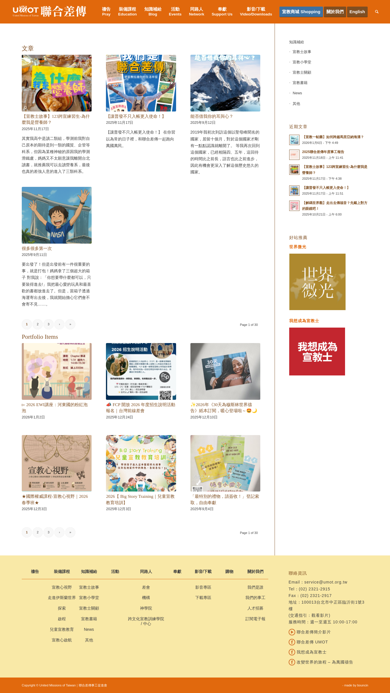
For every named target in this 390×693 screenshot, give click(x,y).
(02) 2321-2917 (316, 595)
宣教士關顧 (302, 72)
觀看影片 (320, 615)
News (297, 93)
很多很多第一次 (37, 248)
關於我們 (255, 571)
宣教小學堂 (302, 62)
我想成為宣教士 (308, 652)
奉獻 (177, 571)
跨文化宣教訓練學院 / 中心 (146, 621)
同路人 (146, 571)
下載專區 (203, 597)
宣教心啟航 (62, 640)
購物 (229, 571)
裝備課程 (62, 571)
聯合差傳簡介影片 (310, 632)
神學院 (146, 608)
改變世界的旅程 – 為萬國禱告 (321, 662)
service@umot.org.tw (326, 582)
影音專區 (203, 587)
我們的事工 (255, 597)
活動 (115, 571)
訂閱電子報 (255, 618)
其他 (296, 103)
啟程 (62, 618)
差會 (146, 587)
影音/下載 (203, 571)
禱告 (35, 571)
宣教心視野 (62, 587)
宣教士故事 (302, 52)
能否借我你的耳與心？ (211, 116)
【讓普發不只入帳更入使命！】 (136, 116)
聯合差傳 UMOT (308, 642)
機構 (146, 597)
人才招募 (255, 608)
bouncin (362, 685)
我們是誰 (255, 587)
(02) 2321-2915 (314, 589)
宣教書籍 (300, 83)
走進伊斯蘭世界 (62, 597)
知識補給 (296, 42)
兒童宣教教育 (62, 629)
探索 (62, 608)
